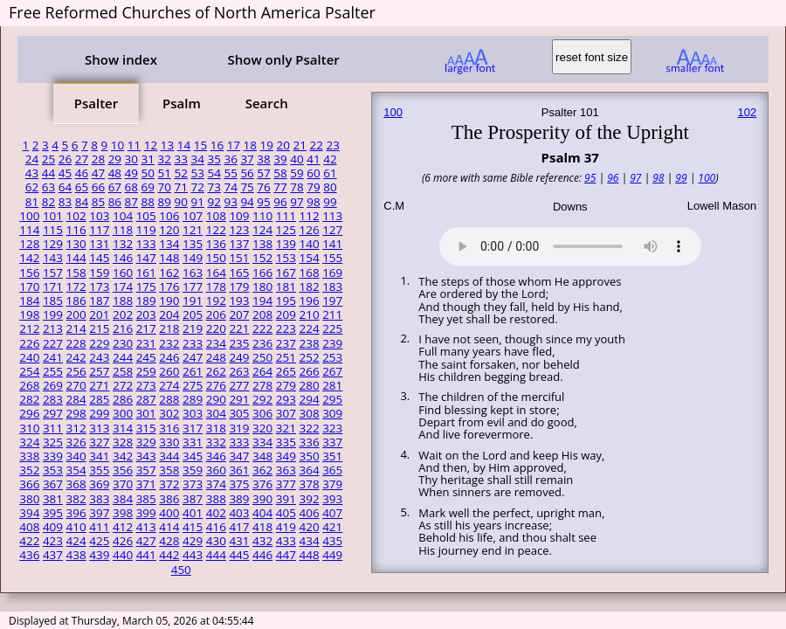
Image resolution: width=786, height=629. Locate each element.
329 (146, 442)
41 (313, 159)
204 (169, 314)
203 (146, 314)
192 (216, 300)
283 (53, 399)
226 (29, 343)
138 (262, 244)
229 (99, 343)
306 (262, 413)
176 (169, 286)
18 (250, 145)
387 (193, 499)
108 (216, 216)
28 (98, 159)
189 (146, 300)
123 (239, 230)
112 (309, 216)
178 (216, 286)
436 (29, 555)
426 (123, 541)
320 (262, 428)
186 (76, 300)
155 (332, 258)
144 (76, 258)
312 (76, 428)
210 (309, 314)
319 (239, 428)
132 (123, 244)
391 (286, 499)
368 (76, 484)
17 (233, 145)
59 (296, 173)
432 (262, 541)
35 (213, 159)
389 (239, 499)
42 (329, 159)
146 (123, 258)
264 (262, 371)
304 (216, 413)
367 (53, 484)
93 (230, 202)
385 (146, 499)
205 (193, 314)
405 (286, 513)
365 (332, 470)
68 (131, 187)
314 (123, 428)
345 (193, 456)
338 (29, 456)
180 (262, 286)
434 (309, 541)
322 (309, 428)
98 (313, 202)
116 (76, 230)
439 (99, 555)
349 (286, 456)
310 (29, 428)
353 (53, 470)
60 (313, 173)
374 (216, 484)
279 (286, 385)
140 (309, 244)
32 (164, 159)
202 (123, 314)
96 (279, 202)
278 (262, 385)
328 (123, 442)
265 (286, 371)
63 (48, 187)
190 (169, 300)
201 (99, 314)
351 (332, 456)
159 (99, 272)
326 (76, 442)
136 (216, 244)
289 (193, 399)
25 (48, 159)
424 (76, 541)
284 (76, 399)
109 (239, 216)
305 (239, 413)
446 (262, 555)
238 (309, 343)
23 (332, 145)
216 (123, 328)
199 (53, 314)
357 (146, 470)
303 (193, 413)
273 (146, 385)
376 (262, 484)
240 (29, 357)
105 (146, 216)
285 (99, 399)
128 (29, 244)
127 (332, 230)
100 (29, 216)
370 (123, 484)
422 (29, 541)
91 (196, 202)
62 (31, 187)
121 (193, 230)
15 (200, 145)
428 (169, 541)
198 (29, 314)
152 (262, 258)
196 (309, 300)
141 (332, 244)
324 (29, 442)
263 (239, 371)
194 (262, 300)
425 (99, 541)
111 (286, 216)
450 (181, 569)
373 (193, 484)
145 (99, 258)
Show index (121, 59)
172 (76, 286)
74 (230, 187)
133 (146, 244)
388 (216, 499)
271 (99, 385)
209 (286, 314)
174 (123, 286)
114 (29, 230)
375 (239, 484)
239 (332, 343)
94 (246, 202)
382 (76, 499)
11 (134, 145)
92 (213, 202)
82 (48, 202)
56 (246, 173)
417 (239, 527)
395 (53, 513)
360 (216, 470)
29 (114, 159)
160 (123, 272)
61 (329, 173)
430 (216, 541)
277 (239, 385)
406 (309, 513)
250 (262, 357)
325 (53, 442)
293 (286, 399)
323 (332, 428)
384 (123, 499)
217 (146, 328)
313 (99, 428)
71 (181, 187)
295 (332, 399)
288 (169, 399)
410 (76, 527)
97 (296, 202)
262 (216, 371)
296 (29, 413)
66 (98, 187)
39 (279, 159)
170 (29, 286)
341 (99, 456)
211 (332, 314)
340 (76, 456)
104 (123, 216)
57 (263, 173)
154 (309, 258)
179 (239, 286)
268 (29, 385)
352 (29, 470)
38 (263, 159)
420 (309, 527)
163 (193, 272)
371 (146, 484)
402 (216, 513)
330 (169, 442)
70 (164, 187)
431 (239, 541)
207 (239, 314)
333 (239, 442)
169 (332, 272)
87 (131, 202)
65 (81, 187)
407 (332, 513)
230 (123, 343)
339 (53, 456)
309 (332, 413)
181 (286, 286)
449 (332, 555)
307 (286, 413)
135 (193, 244)
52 (181, 173)
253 (332, 357)
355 (99, 470)
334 (262, 442)
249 (239, 357)
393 (332, 499)
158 (76, 272)
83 (65, 202)
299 (99, 413)
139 (286, 244)
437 (53, 555)
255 (53, 371)
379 (332, 484)
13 (167, 145)
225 (332, 328)
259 (146, 371)
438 (76, 555)
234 (216, 343)
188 (123, 300)
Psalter (96, 103)
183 (332, 286)
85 (98, 202)
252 (309, 357)
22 (315, 145)
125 (286, 230)
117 (99, 230)
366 (29, 484)
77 (279, 187)
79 (313, 187)
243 (99, 357)
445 (239, 555)
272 (123, 385)
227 (53, 343)
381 (53, 499)
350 (309, 456)
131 (99, 244)
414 (169, 527)
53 (196, 173)
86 (114, 202)
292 (262, 399)
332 (216, 442)
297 (53, 413)
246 (169, 357)
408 (29, 527)
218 (169, 328)
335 (286, 442)
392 (309, 499)
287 (146, 399)
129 (53, 244)
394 (29, 513)
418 (262, 527)
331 (193, 442)
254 (29, 371)
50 (148, 173)
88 (148, 202)
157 (53, 272)
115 (53, 230)
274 (169, 385)
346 (216, 456)
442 (169, 555)
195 (286, 300)
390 (262, 499)
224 (309, 328)
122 (216, 230)
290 (216, 399)
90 (181, 202)
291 (239, 399)
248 (216, 357)
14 (183, 145)
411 (99, 527)
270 (76, 385)
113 (332, 216)
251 (286, 357)
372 (169, 484)
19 (266, 145)
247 (193, 357)
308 (309, 413)
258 (123, 371)
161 (146, 272)
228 (76, 343)
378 (309, 484)
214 (76, 328)
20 (283, 145)
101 (53, 216)
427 (146, 541)
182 (309, 286)
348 (262, 456)
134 (169, 244)
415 (193, 527)
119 (146, 230)
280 (309, 385)
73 (213, 187)
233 (193, 343)
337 (332, 442)
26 (65, 159)
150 (216, 258)
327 (99, 442)
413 (146, 527)
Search (266, 103)
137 (239, 244)
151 (239, 258)
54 (213, 173)
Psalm (181, 103)
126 (309, 230)
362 (262, 470)
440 (123, 555)
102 (76, 216)
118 (123, 230)
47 (98, 173)
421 (332, 527)
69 (148, 187)
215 (99, 328)
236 (262, 343)
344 (169, 456)
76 (263, 187)
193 (239, 300)
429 (193, 541)
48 (114, 173)
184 (29, 300)
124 (262, 230)
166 (262, 272)
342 (123, 456)
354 (76, 470)
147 (146, 258)
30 (131, 159)
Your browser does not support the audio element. (570, 243)
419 (286, 527)
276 (216, 385)
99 (329, 202)
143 (53, 258)
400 (169, 513)
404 (262, 513)
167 (286, 272)
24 (31, 159)
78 (296, 187)
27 (81, 159)
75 (246, 187)
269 (53, 385)
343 (146, 456)
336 (309, 442)
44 (48, 173)
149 (193, 258)
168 (309, 272)
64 (65, 187)
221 (239, 328)
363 (286, 470)
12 (150, 145)
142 (29, 258)
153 (286, 258)
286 (123, 399)
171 (53, 286)
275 (193, 385)
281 (332, 385)
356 (123, 470)
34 (196, 159)
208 (262, 314)
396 (76, 513)
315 (146, 428)
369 (99, 484)
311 (53, 428)
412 (123, 527)
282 (29, 399)
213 (53, 328)
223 (286, 328)
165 (239, 272)
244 (123, 357)
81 (31, 202)
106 (169, 216)
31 (148, 159)
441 (146, 555)
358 (169, 470)
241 (53, 357)
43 (31, 173)
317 (193, 428)
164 (216, 272)
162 (169, 272)
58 (279, 173)
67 (114, 187)
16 (217, 145)
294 (309, 399)
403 (239, 513)
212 (29, 328)
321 (286, 428)
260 (169, 371)
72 (196, 187)
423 (53, 541)
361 (239, 470)
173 (99, 286)
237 (286, 343)
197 (332, 300)
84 (81, 202)
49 (131, 173)
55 (230, 173)
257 (99, 371)
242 (76, 357)
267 (332, 371)
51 (164, 173)
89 (164, 202)
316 (169, 428)
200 (76, 314)
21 (300, 145)
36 (230, 159)
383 (99, 499)
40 (296, 159)
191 (193, 300)
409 (53, 527)
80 (329, 187)
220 (216, 328)
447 (286, 555)
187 (99, 300)
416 (216, 527)
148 (169, 258)
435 (332, 541)
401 (193, 513)
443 (193, 555)
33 (181, 159)
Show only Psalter (283, 59)
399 (146, 513)
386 (169, 499)
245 (146, 357)
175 (146, 286)
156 (29, 272)
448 (309, 555)
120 (169, 230)
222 (262, 328)
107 (193, 216)
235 (239, 343)
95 (263, 202)
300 (123, 413)
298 (76, 413)
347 (239, 456)
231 (146, 343)
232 (169, 343)
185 (53, 300)
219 (193, 328)
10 (117, 145)
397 (99, 513)
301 (146, 413)
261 (193, 371)
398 (123, 513)
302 (169, 413)
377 (286, 484)
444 (216, 555)
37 (246, 159)
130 (76, 244)
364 (309, 470)
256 (76, 371)
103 (99, 216)
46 (81, 173)
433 (286, 541)
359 (193, 470)
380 (29, 499)
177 (193, 286)
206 (216, 314)
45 (65, 173)
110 (262, 216)
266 (309, 371)
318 (216, 428)
